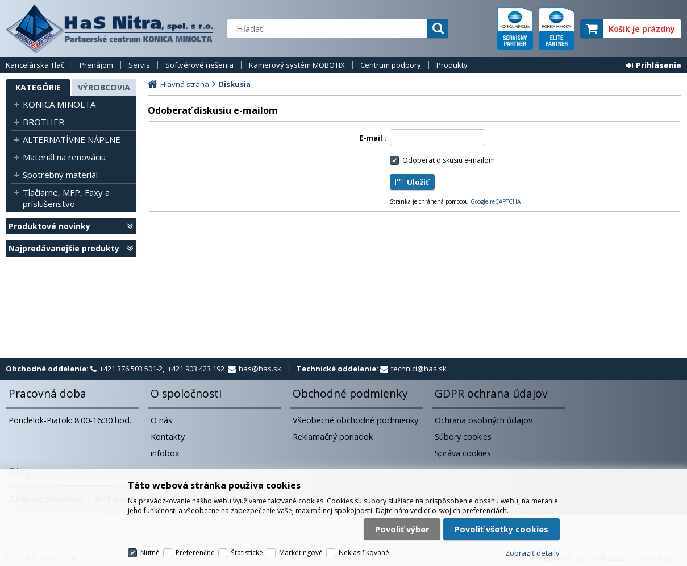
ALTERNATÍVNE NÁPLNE (71, 139)
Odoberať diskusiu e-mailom (448, 160)
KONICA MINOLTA (59, 104)
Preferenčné (195, 552)
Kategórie (38, 87)
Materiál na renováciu (64, 157)
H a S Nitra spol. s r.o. (111, 28)
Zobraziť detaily (532, 553)
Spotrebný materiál (60, 174)
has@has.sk (260, 368)
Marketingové (301, 552)
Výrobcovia (104, 87)
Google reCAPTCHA (496, 201)
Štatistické (247, 552)
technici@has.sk (419, 368)
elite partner (556, 28)
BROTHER (43, 121)
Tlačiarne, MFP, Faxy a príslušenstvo (66, 198)
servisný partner (515, 28)
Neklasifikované (364, 552)
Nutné (150, 552)
